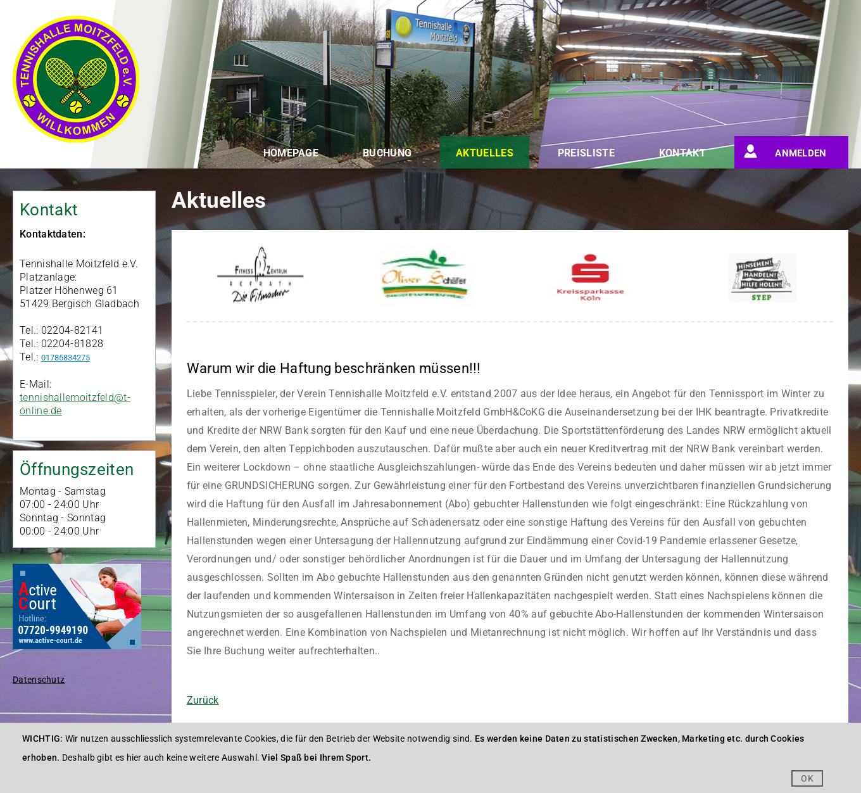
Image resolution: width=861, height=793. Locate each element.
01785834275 (65, 357)
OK (807, 778)
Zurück (203, 700)
